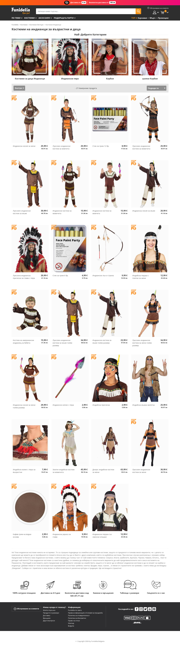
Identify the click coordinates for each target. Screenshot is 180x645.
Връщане (46, 618)
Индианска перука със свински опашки (102, 535)
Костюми (29, 18)
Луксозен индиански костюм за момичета (141, 147)
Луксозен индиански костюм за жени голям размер (142, 343)
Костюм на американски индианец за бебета (23, 341)
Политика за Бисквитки (77, 618)
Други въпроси (49, 620)
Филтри (18, 88)
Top (133, 18)
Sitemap (71, 623)
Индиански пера (70, 78)
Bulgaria (71, 626)
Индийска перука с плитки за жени (140, 276)
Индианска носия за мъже (143, 211)
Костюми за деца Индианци (30, 78)
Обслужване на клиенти (26, 608)
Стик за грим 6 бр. (60, 275)
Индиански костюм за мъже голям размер (101, 341)
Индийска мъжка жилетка (143, 405)
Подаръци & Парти (64, 18)
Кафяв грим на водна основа (22, 535)
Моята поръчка (49, 610)
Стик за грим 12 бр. (100, 146)
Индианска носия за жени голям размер (24, 406)
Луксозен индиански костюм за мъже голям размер (62, 343)
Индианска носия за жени (24, 146)
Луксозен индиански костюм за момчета (61, 147)
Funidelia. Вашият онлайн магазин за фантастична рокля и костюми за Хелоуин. (21, 11)
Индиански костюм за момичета (62, 212)
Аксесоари (44, 18)
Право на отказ (74, 620)
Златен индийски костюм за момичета (63, 470)
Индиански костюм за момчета (101, 212)
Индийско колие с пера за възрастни (24, 470)
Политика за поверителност (79, 615)
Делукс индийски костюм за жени (103, 470)
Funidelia (15, 25)
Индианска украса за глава (62, 535)
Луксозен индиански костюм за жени (141, 470)
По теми (16, 18)
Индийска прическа (101, 405)
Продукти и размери (51, 613)
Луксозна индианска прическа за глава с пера (24, 276)
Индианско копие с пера (63, 405)
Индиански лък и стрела (103, 275)
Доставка (46, 615)
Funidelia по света (75, 610)
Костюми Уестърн (37, 25)
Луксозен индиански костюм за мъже (22, 212)
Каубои (110, 78)
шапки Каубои (150, 78)
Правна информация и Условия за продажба (85, 613)
